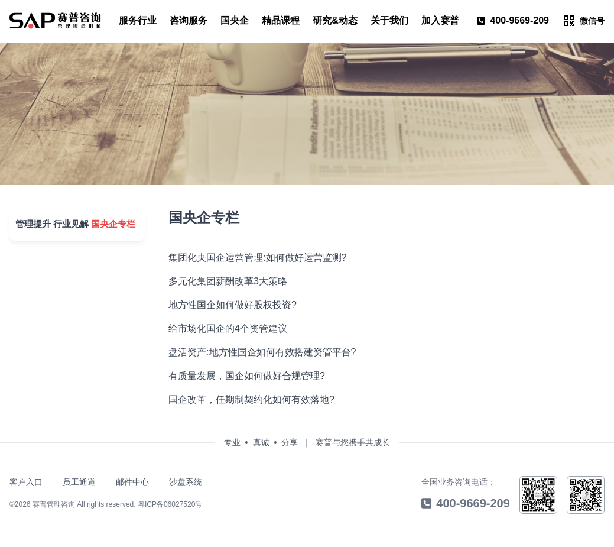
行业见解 (66, 220)
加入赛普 (440, 20)
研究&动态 (335, 20)
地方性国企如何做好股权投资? (227, 305)
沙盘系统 (185, 482)
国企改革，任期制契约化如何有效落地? (246, 399)
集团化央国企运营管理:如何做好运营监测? (251, 258)
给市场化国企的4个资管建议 (222, 328)
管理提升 (28, 220)
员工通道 (79, 482)
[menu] (55, 20)
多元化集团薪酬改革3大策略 (222, 281)
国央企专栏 (107, 220)
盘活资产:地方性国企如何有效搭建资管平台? (256, 352)
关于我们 (389, 20)
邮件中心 (132, 482)
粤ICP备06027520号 (170, 504)
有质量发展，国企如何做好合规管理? (241, 376)
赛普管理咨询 (54, 504)
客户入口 (26, 482)
